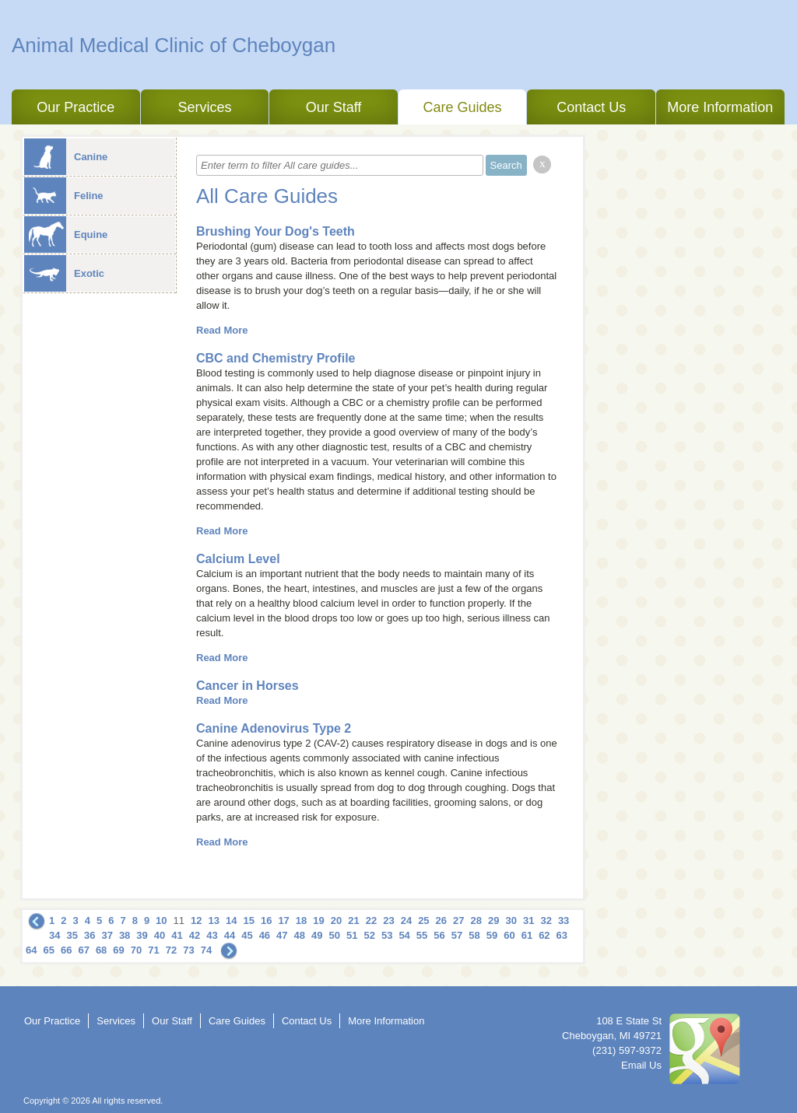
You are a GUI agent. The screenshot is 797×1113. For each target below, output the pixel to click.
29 (493, 920)
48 (299, 935)
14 (231, 920)
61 (526, 935)
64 (31, 950)
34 (54, 935)
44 (229, 935)
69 (118, 950)
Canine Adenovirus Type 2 (273, 728)
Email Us (641, 1065)
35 (71, 935)
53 (386, 935)
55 (421, 935)
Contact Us (591, 107)
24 (406, 920)
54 (403, 935)
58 (474, 935)
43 (211, 935)
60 (509, 935)
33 (563, 920)
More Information (720, 107)
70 (136, 950)
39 (141, 935)
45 (246, 935)
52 (368, 935)
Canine (65, 156)
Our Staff (334, 107)
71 (153, 950)
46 (264, 935)
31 (528, 920)
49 (316, 935)
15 (248, 920)
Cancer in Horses (247, 685)
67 (83, 950)
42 (194, 935)
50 (334, 935)
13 (214, 920)
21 (353, 920)
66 (66, 950)
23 (388, 920)
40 (159, 935)
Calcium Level (238, 558)
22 (371, 920)
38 (124, 935)
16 (266, 920)
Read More (222, 330)
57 (456, 935)
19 (318, 920)
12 (196, 920)
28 (476, 920)
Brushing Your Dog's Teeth (275, 231)
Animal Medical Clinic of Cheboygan (173, 45)
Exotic (64, 273)
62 (544, 935)
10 (161, 920)
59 (491, 935)
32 (545, 920)
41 (176, 935)
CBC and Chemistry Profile (275, 358)
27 (458, 920)
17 (283, 920)
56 (439, 935)
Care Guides (462, 107)
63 (561, 935)
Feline (64, 195)
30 (510, 920)
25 (423, 920)
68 (101, 950)
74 (206, 950)
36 (89, 935)
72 (171, 950)
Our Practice (75, 107)
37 (106, 935)
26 (441, 920)
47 (281, 935)
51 (351, 935)
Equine (65, 234)
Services (204, 107)
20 (336, 920)
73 (188, 950)
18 (301, 920)
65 (48, 950)
